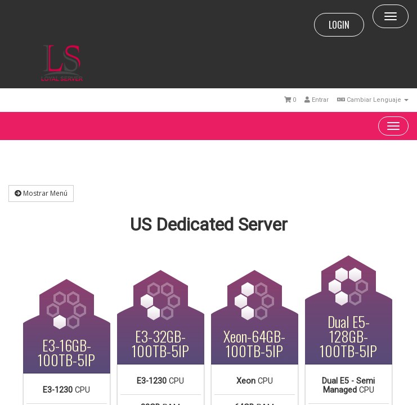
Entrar (316, 100)
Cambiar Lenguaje (373, 100)
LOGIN (339, 25)
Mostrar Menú (41, 193)
